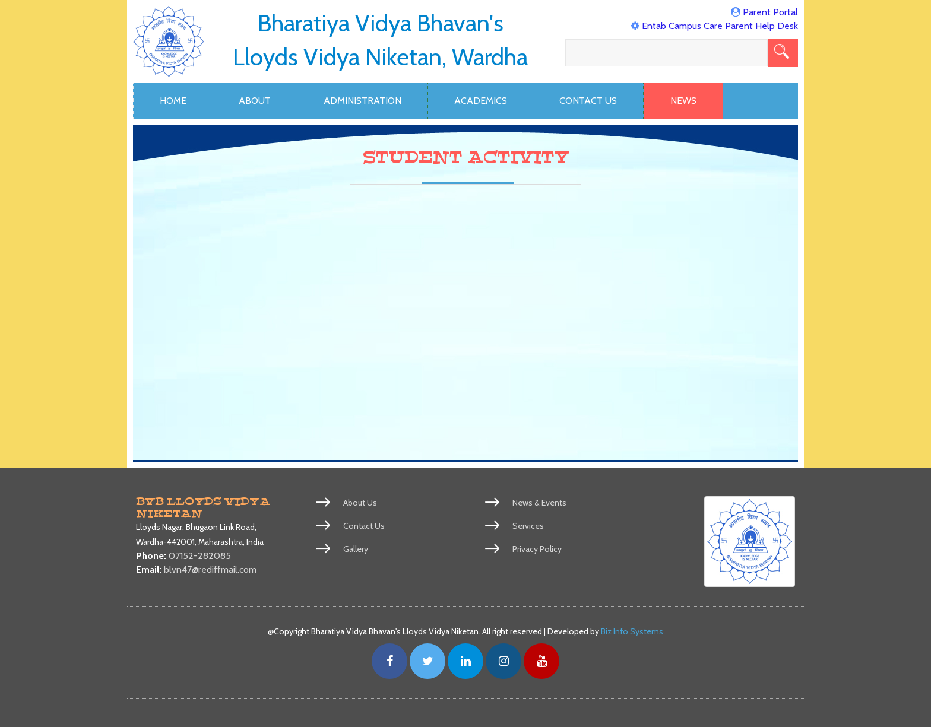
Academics (480, 100)
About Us (360, 502)
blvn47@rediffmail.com (210, 569)
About (255, 100)
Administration (362, 100)
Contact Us (588, 100)
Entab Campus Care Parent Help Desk (720, 25)
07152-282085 (200, 555)
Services (528, 525)
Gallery (355, 549)
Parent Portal (770, 12)
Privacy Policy (537, 549)
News (683, 100)
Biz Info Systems (632, 631)
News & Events (539, 502)
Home (173, 100)
